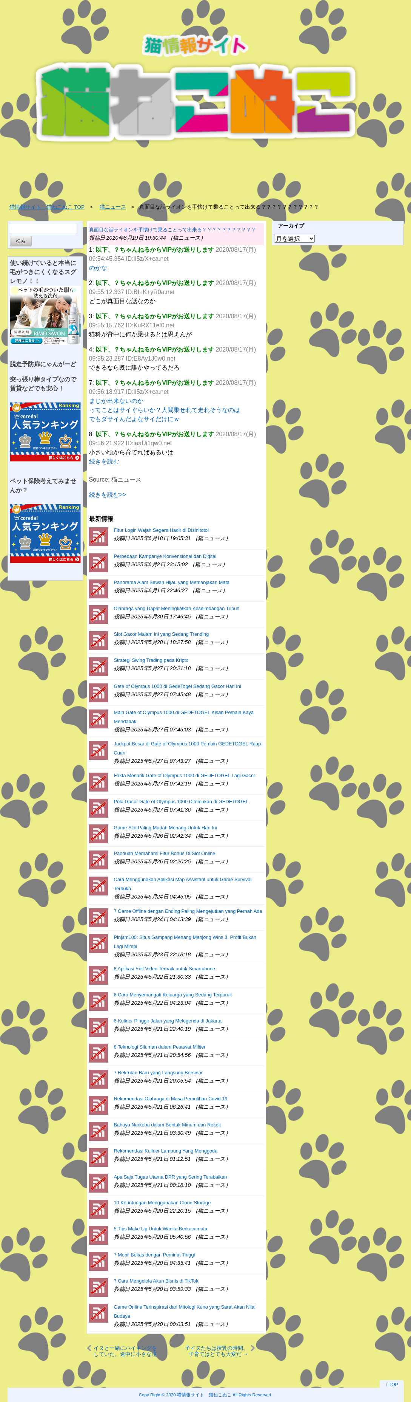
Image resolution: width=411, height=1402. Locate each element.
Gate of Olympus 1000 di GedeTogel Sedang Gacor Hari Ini (177, 686)
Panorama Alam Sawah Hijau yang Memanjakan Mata (172, 582)
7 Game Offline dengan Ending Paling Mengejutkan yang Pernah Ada (188, 911)
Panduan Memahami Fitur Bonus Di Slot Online (165, 853)
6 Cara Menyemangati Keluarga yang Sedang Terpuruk (173, 995)
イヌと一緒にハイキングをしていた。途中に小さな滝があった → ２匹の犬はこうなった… (125, 1351)
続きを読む (104, 461)
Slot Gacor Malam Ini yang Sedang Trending (161, 634)
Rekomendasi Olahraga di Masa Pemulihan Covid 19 (171, 1098)
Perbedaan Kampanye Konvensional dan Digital (165, 556)
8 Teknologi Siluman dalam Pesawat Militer (160, 1047)
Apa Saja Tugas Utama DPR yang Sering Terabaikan (170, 1177)
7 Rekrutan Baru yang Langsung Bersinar (158, 1072)
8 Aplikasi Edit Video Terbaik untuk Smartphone (164, 968)
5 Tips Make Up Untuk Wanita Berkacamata (161, 1229)
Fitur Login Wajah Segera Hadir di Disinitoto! (161, 530)
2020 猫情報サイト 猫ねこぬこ (198, 1394)
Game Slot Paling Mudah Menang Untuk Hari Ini (165, 827)
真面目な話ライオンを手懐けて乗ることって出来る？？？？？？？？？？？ (172, 229)
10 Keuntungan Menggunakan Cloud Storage (162, 1202)
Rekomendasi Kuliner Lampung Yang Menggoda (166, 1151)
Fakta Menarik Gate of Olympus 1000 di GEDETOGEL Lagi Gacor (185, 775)
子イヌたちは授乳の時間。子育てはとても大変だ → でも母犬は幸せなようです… (216, 1351)
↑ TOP (391, 1384)
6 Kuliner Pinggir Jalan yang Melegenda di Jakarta (168, 1021)
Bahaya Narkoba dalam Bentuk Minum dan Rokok (167, 1125)
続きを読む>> (107, 494)
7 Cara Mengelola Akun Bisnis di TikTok (156, 1281)
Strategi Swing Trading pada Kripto (151, 660)
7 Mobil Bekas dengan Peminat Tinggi (154, 1255)
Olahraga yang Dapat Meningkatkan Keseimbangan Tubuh (177, 608)
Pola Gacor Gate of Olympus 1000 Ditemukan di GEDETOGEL (181, 801)
